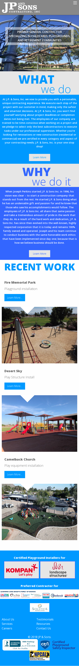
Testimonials (45, 619)
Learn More (39, 157)
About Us (8, 619)
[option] (39, 43)
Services (7, 624)
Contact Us (43, 628)
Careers (7, 628)
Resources (43, 624)
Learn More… (14, 297)
